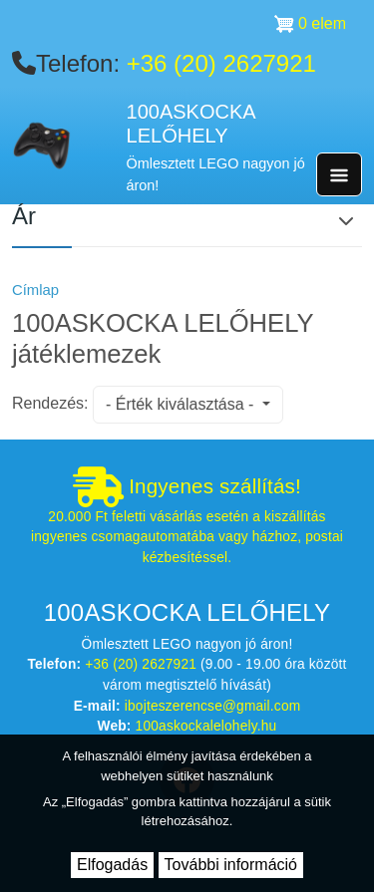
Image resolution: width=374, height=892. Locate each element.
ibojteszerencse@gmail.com (213, 706)
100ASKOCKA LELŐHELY (191, 124)
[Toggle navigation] (339, 174)
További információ (231, 864)
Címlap (35, 290)
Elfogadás (112, 864)
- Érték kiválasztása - (182, 404)
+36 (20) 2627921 (221, 63)
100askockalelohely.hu (206, 726)
